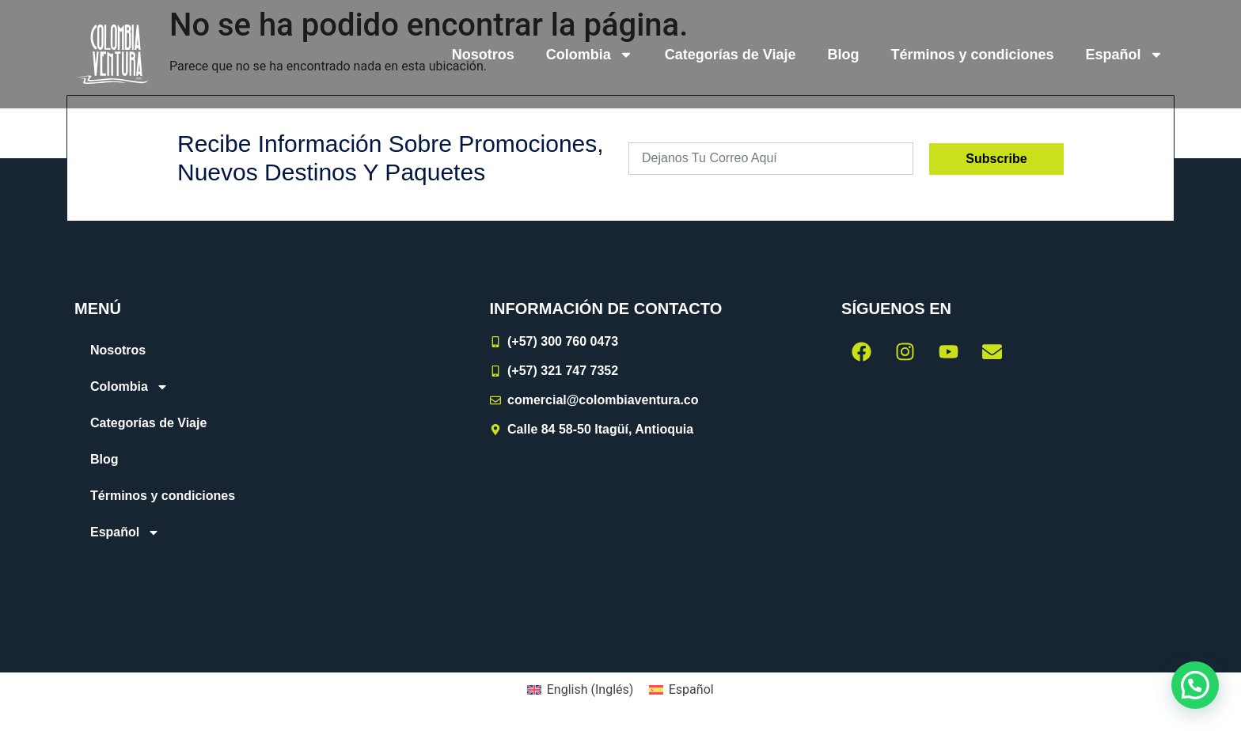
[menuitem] (1124, 54)
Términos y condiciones (972, 54)
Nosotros (483, 54)
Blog (844, 54)
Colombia (589, 55)
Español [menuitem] (691, 689)
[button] (1195, 685)
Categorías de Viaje (730, 54)
